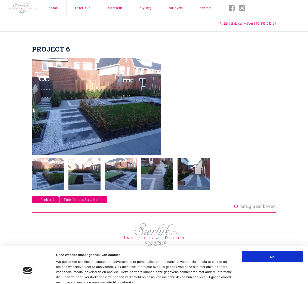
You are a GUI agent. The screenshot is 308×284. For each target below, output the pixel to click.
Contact (206, 8)
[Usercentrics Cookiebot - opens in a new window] (27, 275)
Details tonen (231, 275)
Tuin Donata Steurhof (83, 200)
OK (272, 233)
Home (53, 8)
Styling (146, 8)
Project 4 (45, 200)
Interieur (82, 8)
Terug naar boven (255, 206)
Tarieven (175, 8)
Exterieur (114, 8)
